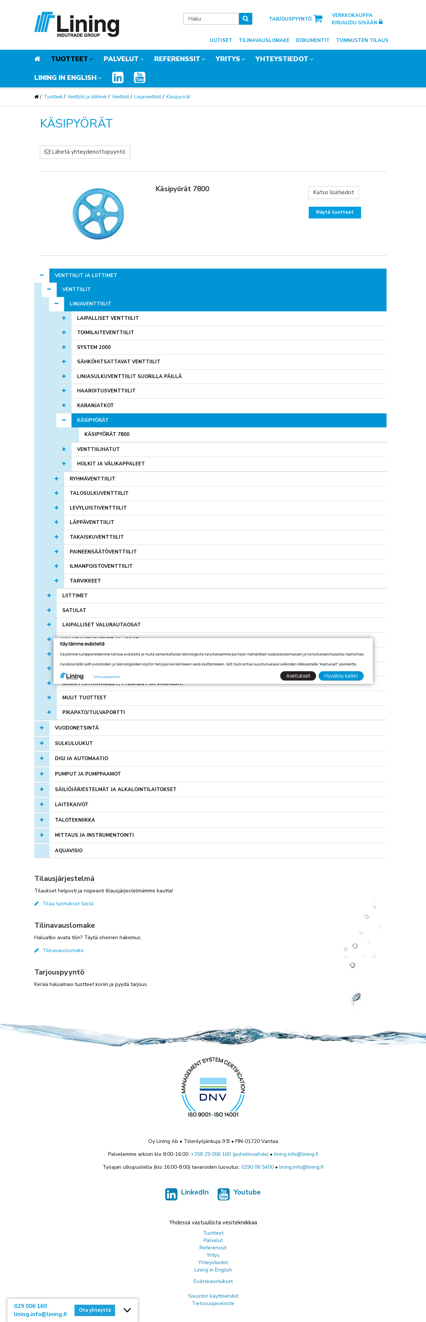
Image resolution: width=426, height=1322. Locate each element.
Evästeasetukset (213, 1281)
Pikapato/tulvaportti (93, 712)
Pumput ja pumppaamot (88, 774)
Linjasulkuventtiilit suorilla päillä (129, 376)
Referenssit (177, 59)
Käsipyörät (178, 97)
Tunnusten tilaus (362, 40)
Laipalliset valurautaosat (101, 625)
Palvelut (121, 59)
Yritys (228, 59)
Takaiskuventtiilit (97, 537)
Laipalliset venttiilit (108, 318)
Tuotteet (69, 59)
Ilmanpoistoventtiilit (101, 566)
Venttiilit (120, 97)
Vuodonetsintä (77, 728)
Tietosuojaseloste (213, 1303)
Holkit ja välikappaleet (111, 464)
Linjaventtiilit (147, 97)
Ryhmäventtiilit (92, 479)
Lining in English (65, 77)
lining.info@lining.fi (296, 1154)
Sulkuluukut (74, 743)
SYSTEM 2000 (94, 347)
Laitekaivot (72, 804)
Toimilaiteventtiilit (105, 332)
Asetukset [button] (298, 675)
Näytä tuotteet (335, 212)
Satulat (74, 610)
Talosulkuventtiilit (99, 493)
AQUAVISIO (69, 850)
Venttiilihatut (98, 449)
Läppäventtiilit (92, 522)
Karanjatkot (95, 405)
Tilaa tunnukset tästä (63, 903)
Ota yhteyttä (95, 1310)
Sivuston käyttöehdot (213, 1296)
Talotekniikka (75, 820)
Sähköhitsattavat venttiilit (118, 362)
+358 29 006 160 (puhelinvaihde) (230, 1154)
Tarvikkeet (85, 581)
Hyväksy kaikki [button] (341, 675)
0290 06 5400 (257, 1167)
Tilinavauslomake (264, 40)
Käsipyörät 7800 (106, 434)
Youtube (239, 1196)
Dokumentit (313, 40)
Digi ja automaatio (81, 758)
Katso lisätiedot (333, 192)
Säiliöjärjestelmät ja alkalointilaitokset (116, 789)
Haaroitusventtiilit (106, 391)
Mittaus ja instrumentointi (94, 835)
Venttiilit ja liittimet (87, 97)
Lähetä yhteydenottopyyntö (85, 151)
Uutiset (221, 40)
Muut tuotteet (84, 698)
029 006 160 (30, 1306)
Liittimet (75, 595)
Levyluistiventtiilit (98, 508)
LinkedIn (187, 1196)
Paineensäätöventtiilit (103, 552)
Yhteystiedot (282, 59)
